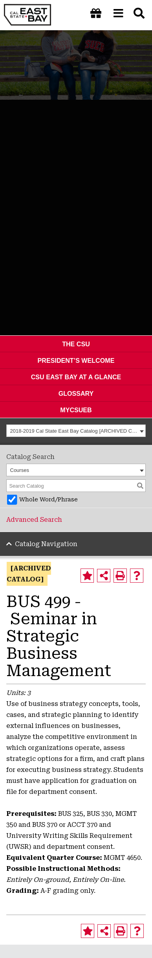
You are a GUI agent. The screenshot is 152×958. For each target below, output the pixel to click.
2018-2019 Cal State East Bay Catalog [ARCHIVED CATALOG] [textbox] (74, 431)
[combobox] (76, 430)
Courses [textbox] (19, 470)
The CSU (76, 343)
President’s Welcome (76, 360)
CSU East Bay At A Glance (76, 376)
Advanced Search (34, 519)
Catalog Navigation (46, 544)
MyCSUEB (76, 409)
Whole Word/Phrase (48, 499)
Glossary (76, 393)
